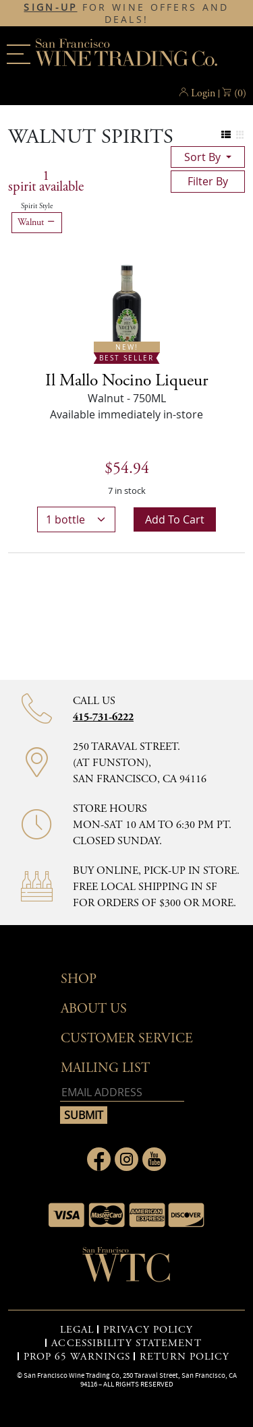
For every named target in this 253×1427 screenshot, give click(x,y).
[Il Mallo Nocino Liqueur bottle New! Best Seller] (127, 310)
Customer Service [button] (127, 1038)
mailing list (105, 1068)
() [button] (240, 94)
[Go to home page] (126, 1268)
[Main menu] (18, 54)
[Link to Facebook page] (99, 1159)
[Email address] (122, 1092)
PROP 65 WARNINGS (77, 1357)
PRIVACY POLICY (148, 1330)
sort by (203, 157)
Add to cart (174, 519)
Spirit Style (37, 206)
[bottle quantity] (76, 519)
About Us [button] (94, 1009)
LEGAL (77, 1330)
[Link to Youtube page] (154, 1159)
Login (203, 93)
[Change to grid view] (240, 135)
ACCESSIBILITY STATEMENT (126, 1343)
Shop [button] (78, 979)
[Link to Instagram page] (126, 1159)
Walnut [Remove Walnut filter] (37, 222)
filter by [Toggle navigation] (208, 181)
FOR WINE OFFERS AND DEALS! (126, 13)
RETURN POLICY (184, 1357)
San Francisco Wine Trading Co (127, 53)
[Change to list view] (226, 135)
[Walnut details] (126, 380)
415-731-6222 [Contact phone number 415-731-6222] (103, 717)
